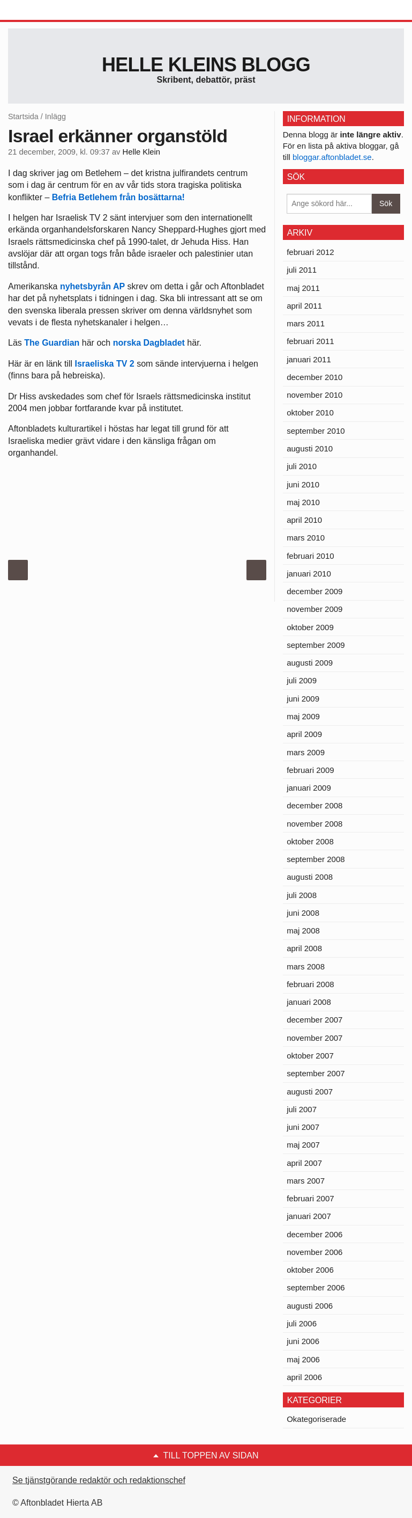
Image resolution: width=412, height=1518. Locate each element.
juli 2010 (302, 466)
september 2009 (315, 644)
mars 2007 (306, 1180)
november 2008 (314, 823)
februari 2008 (310, 984)
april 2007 (304, 1162)
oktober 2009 (310, 627)
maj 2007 (303, 1144)
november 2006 (314, 1252)
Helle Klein (141, 152)
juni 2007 (303, 1127)
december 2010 (314, 377)
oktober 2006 (310, 1269)
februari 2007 (310, 1198)
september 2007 (315, 1073)
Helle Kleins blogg (206, 65)
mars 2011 (306, 323)
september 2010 (315, 430)
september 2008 (315, 859)
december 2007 (314, 1019)
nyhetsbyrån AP (92, 286)
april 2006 (304, 1377)
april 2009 (304, 734)
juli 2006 (302, 1323)
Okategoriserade (316, 1419)
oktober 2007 (310, 1055)
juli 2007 (302, 1109)
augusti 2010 (310, 448)
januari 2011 (309, 359)
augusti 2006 (310, 1305)
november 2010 (314, 394)
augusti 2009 (310, 662)
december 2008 (314, 805)
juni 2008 (303, 912)
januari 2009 (309, 787)
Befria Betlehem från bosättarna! (118, 197)
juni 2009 (303, 698)
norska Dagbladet (149, 342)
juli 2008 (302, 895)
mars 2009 (306, 752)
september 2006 (315, 1287)
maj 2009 (303, 716)
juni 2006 (303, 1341)
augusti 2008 (310, 876)
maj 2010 (303, 502)
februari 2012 (310, 252)
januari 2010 (309, 573)
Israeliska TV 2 (104, 363)
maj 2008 (303, 930)
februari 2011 (310, 341)
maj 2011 (303, 288)
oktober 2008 (310, 841)
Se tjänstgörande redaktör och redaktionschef (98, 1480)
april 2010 (304, 519)
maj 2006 (303, 1359)
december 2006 (314, 1234)
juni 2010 (303, 484)
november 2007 (314, 1037)
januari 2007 (309, 1216)
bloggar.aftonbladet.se (332, 157)
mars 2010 (306, 537)
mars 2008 (306, 966)
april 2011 (304, 305)
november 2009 (314, 609)
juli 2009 (302, 680)
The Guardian (51, 342)
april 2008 (304, 948)
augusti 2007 (310, 1091)
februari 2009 (310, 770)
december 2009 (314, 591)
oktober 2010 (310, 412)
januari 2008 (309, 1001)
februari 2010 (310, 555)
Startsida (23, 116)
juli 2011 (302, 269)
